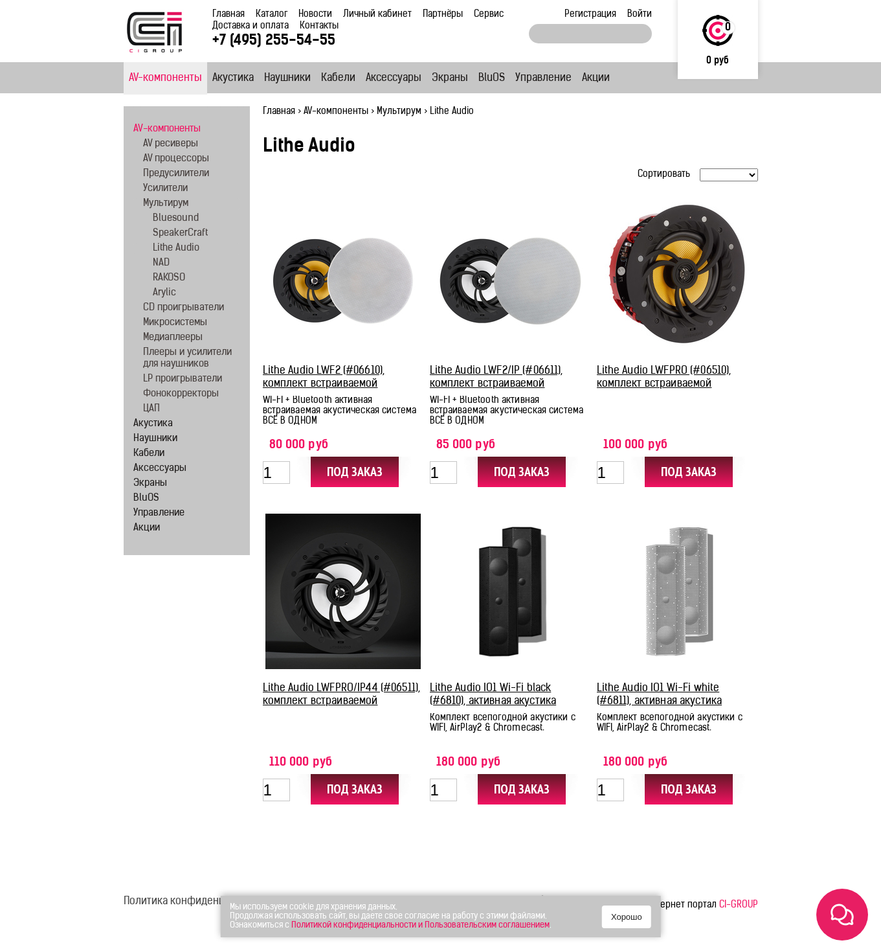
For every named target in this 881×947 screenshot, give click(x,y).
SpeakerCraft (180, 233)
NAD (161, 263)
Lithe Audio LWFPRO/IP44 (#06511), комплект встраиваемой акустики (342, 701)
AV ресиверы (170, 144)
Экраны (450, 78)
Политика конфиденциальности (199, 901)
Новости (315, 14)
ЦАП (151, 409)
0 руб (717, 61)
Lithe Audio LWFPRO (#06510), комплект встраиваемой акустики (664, 384)
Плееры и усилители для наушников (187, 358)
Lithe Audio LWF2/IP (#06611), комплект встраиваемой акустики (496, 384)
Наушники (287, 78)
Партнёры (443, 14)
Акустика (233, 78)
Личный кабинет (377, 14)
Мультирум (399, 112)
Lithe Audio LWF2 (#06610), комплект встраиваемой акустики (324, 384)
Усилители (165, 189)
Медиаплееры (173, 338)
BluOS (491, 78)
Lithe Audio (176, 248)
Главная (228, 14)
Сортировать (664, 174)
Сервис (489, 14)
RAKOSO (169, 278)
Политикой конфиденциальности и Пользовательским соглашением (420, 925)
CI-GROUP (738, 905)
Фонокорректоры (181, 394)
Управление (543, 78)
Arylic (164, 293)
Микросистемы (175, 323)
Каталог (271, 14)
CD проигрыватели (183, 308)
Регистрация (590, 14)
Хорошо (626, 917)
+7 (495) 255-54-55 (273, 41)
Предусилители (176, 174)
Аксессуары (393, 78)
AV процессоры (176, 159)
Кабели (338, 78)
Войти (639, 14)
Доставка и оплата (250, 26)
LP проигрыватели (182, 379)
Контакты (319, 26)
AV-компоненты (165, 78)
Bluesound (176, 218)
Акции (596, 78)
